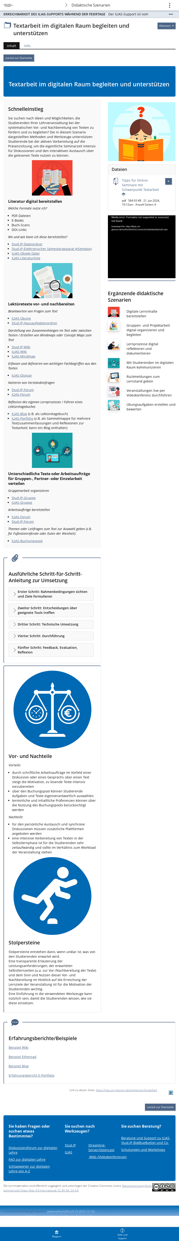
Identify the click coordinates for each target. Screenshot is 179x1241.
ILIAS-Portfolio (22, 418)
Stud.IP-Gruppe (24, 498)
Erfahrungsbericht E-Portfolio (31, 1075)
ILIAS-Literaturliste (26, 258)
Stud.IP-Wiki (21, 347)
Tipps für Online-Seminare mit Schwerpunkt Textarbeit (140, 185)
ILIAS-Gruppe (22, 502)
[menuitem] (56, 1234)
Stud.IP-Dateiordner (27, 244)
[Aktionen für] (167, 26)
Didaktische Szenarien (91, 5)
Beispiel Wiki (18, 1047)
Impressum (14, 1217)
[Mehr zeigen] (171, 14)
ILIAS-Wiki (19, 351)
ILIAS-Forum (21, 394)
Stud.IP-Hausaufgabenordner (34, 323)
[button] (51, 594)
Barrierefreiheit (75, 1217)
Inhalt (11, 46)
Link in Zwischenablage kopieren (25, 1211)
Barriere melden (100, 1217)
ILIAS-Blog (19, 414)
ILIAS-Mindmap (23, 356)
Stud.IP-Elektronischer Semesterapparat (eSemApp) (52, 249)
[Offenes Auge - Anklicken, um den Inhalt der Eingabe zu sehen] (123, 194)
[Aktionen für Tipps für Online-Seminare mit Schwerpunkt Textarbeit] (168, 181)
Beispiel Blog (19, 1066)
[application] (142, 246)
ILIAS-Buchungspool (27, 541)
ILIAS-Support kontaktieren (43, 1217)
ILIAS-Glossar (22, 375)
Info (27, 46)
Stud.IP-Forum (23, 390)
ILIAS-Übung (21, 318)
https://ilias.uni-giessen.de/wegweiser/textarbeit (126, 1090)
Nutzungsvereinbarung (130, 1217)
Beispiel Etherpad (22, 1057)
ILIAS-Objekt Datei (26, 253)
